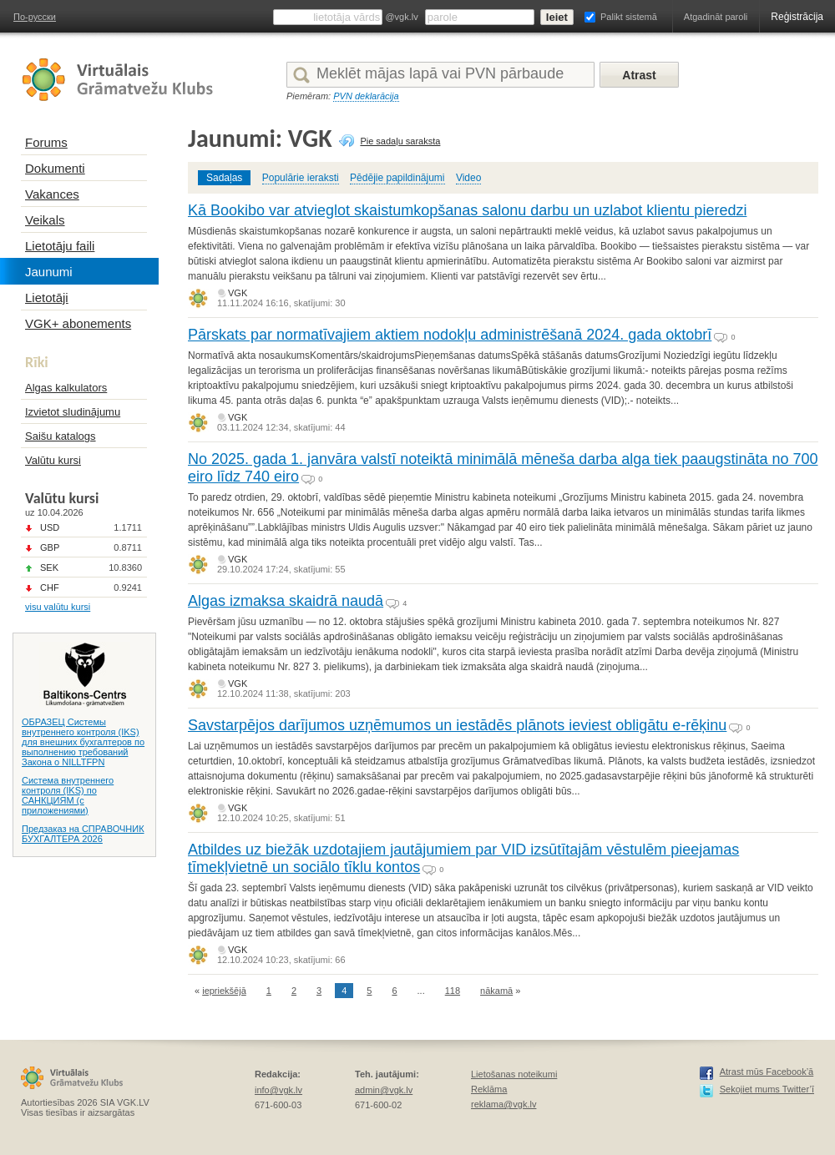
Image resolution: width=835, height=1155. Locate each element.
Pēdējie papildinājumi (397, 178)
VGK (237, 293)
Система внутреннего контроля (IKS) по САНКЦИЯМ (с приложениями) (68, 795)
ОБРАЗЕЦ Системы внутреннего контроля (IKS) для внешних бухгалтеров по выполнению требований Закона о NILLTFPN (83, 742)
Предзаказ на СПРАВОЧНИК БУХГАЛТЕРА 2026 (83, 834)
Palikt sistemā (628, 17)
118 (452, 991)
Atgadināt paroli (715, 17)
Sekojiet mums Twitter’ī (767, 1089)
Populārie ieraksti (300, 178)
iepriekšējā (224, 991)
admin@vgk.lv (383, 1090)
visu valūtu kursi (57, 607)
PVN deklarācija (365, 96)
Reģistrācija (797, 17)
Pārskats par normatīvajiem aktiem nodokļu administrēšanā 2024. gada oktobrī (449, 334)
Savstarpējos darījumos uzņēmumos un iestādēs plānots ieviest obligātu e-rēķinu (457, 725)
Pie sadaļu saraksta (400, 141)
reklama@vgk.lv (503, 1104)
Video (468, 178)
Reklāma (489, 1089)
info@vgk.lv (278, 1090)
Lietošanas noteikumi (514, 1074)
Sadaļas (224, 178)
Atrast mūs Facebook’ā (767, 1072)
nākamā (496, 991)
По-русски (34, 17)
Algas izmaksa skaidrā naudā (285, 601)
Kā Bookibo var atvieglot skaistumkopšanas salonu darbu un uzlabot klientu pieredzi (467, 210)
